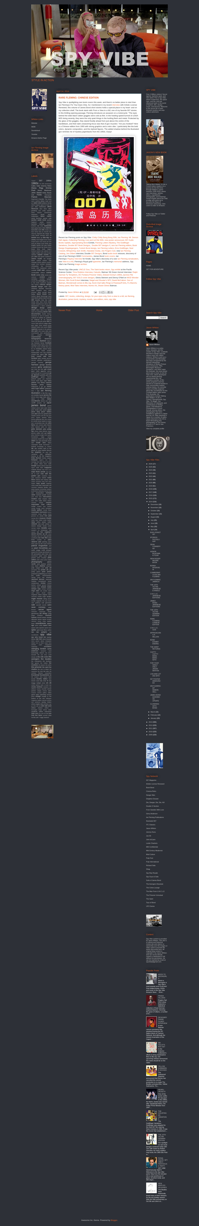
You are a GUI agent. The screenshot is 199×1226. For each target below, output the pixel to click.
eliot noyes (41, 331)
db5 (32, 300)
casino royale (36, 258)
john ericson (39, 425)
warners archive (46, 700)
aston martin (45, 216)
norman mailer (35, 528)
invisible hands (38, 395)
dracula (49, 319)
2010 (151, 731)
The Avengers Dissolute (154, 884)
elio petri (34, 331)
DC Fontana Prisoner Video (90, 275)
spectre (41, 628)
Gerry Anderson (151, 813)
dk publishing (39, 312)
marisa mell (47, 479)
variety (39, 689)
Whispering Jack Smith (76, 251)
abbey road (44, 201)
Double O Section (152, 806)
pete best (45, 554)
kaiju (42, 437)
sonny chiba (42, 621)
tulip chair (43, 681)
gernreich (34, 367)
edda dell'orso (39, 323)
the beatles (46, 659)
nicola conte (47, 526)
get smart (47, 369)
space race (47, 625)
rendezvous (35, 583)
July (152, 520)
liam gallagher (45, 454)
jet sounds (34, 421)
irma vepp (39, 397)
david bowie (42, 294)
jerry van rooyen (46, 419)
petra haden (47, 560)
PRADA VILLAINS (161, 997)
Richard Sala (150, 865)
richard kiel (35, 587)
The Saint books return (100, 269)
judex (49, 433)
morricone (43, 512)
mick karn (38, 496)
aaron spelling (35, 201)
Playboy (70, 259)
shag (49, 613)
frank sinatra (46, 350)
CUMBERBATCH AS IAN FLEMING (155, 574)
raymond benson (37, 579)
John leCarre (150, 839)
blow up (39, 237)
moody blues (47, 510)
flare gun (48, 347)
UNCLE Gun (84, 269)
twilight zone (41, 683)
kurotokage (40, 446)
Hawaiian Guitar (93, 251)
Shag (148, 869)
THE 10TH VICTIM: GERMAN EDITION (154, 613)
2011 (151, 728)
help (38, 382)
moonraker (35, 512)
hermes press (37, 384)
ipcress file (47, 395)
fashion (43, 341)
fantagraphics (36, 339)
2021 (151, 479)
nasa (33, 522)
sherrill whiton (41, 617)
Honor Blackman (44, 190)
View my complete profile (155, 428)
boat (38, 239)
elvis (46, 331)
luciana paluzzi (41, 465)
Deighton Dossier (152, 799)
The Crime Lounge (153, 888)
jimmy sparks (42, 421)
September (155, 514)
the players (42, 665)
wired (49, 710)
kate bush (45, 439)
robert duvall (40, 593)
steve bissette (46, 639)
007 (67, 296)
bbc (43, 230)
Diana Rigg (37, 188)
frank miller (35, 350)
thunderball (35, 675)
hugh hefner (39, 388)
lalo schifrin (38, 448)
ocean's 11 (35, 530)
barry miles (42, 228)
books (72, 296)
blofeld (33, 237)
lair (32, 448)
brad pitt (33, 243)
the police (48, 665)
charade (34, 262)
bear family (34, 231)
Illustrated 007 (151, 821)
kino (44, 442)
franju (49, 349)
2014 (151, 502)
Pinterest (152, 215)
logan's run (43, 460)
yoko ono (34, 713)
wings (40, 710)
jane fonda (35, 410)
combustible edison (38, 272)
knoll (40, 444)
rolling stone (47, 599)
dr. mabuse (35, 319)
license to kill (36, 456)
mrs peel (48, 516)
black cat (48, 235)
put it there (48, 573)
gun (44, 379)
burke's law (40, 251)
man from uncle (38, 472)
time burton (43, 677)
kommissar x (47, 444)
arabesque (34, 216)
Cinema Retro (46, 186)
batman (48, 228)
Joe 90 (148, 836)
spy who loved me (38, 637)
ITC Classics (150, 825)
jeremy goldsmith (36, 419)
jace (47, 401)
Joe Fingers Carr (108, 251)
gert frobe (34, 369)
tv (47, 681)
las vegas (38, 450)
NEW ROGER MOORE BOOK (155, 560)
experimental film (41, 337)
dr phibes (40, 317)
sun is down (40, 643)
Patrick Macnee (41, 197)
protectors (34, 573)
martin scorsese (36, 481)
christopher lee (37, 266)
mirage (41, 502)
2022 (151, 476)
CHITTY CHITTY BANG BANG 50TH (154, 656)
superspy (34, 646)
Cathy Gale (35, 186)
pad (39, 542)
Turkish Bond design (87, 248)
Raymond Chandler (37, 199)
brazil (42, 243)
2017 (151, 492)
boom (45, 239)
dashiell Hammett (45, 288)
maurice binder (43, 487)
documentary (36, 314)
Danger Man (150, 795)
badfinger (42, 224)
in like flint (44, 393)
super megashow (45, 644)
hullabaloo (48, 388)
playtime (49, 566)
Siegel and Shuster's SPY (100, 280)
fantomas (48, 339)
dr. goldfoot (47, 317)
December (155, 504)
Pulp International (152, 862)
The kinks (48, 199)
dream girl (34, 321)
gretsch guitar (36, 379)
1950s (48, 180)
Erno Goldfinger (121, 248)
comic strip (40, 275)
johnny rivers (47, 431)
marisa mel (39, 479)
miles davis (43, 500)
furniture (34, 358)
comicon (33, 277)
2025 (151, 467)
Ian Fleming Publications (155, 817)
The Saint (149, 899)
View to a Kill (68, 261)
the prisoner (36, 667)
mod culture (46, 504)
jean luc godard (43, 413)
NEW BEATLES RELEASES (162, 1185)
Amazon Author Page (39, 138)
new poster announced (114, 240)
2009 (151, 735)
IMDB (33, 127)
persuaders (37, 554)
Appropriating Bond (80, 243)
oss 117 (40, 536)
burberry (33, 251)
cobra (49, 268)
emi (50, 331)
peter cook (43, 556)
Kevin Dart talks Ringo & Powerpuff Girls (109, 283)
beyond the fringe (43, 233)
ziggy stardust (44, 717)
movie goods (42, 514)
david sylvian (38, 298)
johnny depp (38, 431)
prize (43, 571)
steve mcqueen (46, 641)
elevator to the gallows (44, 329)
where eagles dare (37, 704)
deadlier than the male (43, 300)
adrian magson (35, 205)
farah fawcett (35, 341)
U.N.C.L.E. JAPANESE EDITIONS (155, 595)
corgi (49, 277)
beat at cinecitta (43, 231)
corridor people (45, 279)
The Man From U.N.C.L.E (155, 891)
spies (33, 630)
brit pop (44, 245)
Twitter (162, 214)
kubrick (33, 446)
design (87, 296)
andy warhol (46, 210)
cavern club (47, 260)
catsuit (39, 260)
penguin (48, 550)
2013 (151, 722)
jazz (36, 413)
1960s (34, 183)
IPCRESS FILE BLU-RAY (155, 539)
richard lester (46, 587)
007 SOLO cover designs (83, 278)
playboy (42, 566)
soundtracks (40, 623)
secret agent (44, 609)
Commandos (87, 256)
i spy (37, 390)
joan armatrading (36, 423)
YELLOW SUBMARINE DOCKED (162, 1068)
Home (99, 310)
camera (33, 254)
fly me (33, 349)
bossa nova (38, 241)
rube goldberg (35, 603)
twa (50, 681)
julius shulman (35, 435)
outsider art (41, 539)
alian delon (43, 209)
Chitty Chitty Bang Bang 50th (104, 237)
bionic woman (40, 235)
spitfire (49, 630)
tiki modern (35, 677)
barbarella (47, 226)
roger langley (47, 596)
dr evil (40, 316)
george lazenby (45, 365)
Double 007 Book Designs (79, 245)
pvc (32, 575)
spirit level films (42, 630)
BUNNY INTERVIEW (155, 567)
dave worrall (42, 292)
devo (37, 310)
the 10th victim (43, 657)
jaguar (49, 403)
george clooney (37, 362)
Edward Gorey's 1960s (112, 275)
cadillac (38, 253)
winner (45, 710)
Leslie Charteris (151, 843)
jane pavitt (43, 410)
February (154, 715)
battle (40, 230)
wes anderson (35, 702)
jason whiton (46, 412)
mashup (48, 483)
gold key (48, 375)
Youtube (34, 134)
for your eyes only (98, 296)
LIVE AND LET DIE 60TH (155, 675)
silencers (34, 619)
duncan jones (42, 321)
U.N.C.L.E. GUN (154, 629)
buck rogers (46, 249)
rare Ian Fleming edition (121, 245)
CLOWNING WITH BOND (154, 706)
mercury (41, 491)
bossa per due (47, 241)
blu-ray (46, 237)
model (33, 506)
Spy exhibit (116, 269)
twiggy (33, 683)
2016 (151, 495)
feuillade (48, 343)
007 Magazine (151, 780)
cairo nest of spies (46, 253)
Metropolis (48, 195)
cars (35, 256)
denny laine (47, 304)
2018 (151, 489)
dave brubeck (36, 290)
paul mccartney (41, 548)
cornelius (34, 279)
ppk (50, 570)
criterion (42, 284)
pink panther (41, 564)
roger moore (36, 598)
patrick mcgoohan (39, 545)
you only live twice (41, 714)
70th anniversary (46, 183)
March (153, 712)
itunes (43, 401)
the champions (36, 661)
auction (34, 220)
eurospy (48, 335)
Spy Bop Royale (152, 873)
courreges (41, 281)
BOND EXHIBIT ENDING (154, 642)
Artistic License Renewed (155, 784)
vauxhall (44, 689)
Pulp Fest (149, 858)
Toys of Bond (151, 902)
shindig (49, 617)
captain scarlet (42, 254)
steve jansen (35, 641)
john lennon (36, 429)
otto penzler (47, 536)
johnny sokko (35, 433)
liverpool (34, 460)
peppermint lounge (36, 552)
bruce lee (40, 247)
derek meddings (46, 306)
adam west (37, 203)
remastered (42, 581)
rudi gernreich (46, 603)
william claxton (37, 708)
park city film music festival (43, 543)
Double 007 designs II (101, 245)
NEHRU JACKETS (161, 1090)
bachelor (34, 224)
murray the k (35, 518)
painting (44, 542)
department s (35, 306)
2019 (151, 486)
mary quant (40, 483)
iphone (33, 397)
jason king (35, 412)
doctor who (47, 312)
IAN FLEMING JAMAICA (155, 580)
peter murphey (41, 557)
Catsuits (97, 272)
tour (50, 679)
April (152, 529)
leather (44, 450)
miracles (33, 502)
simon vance (42, 619)
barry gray (34, 228)
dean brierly (43, 302)
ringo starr (35, 591)
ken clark (38, 441)
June (153, 523)
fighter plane (45, 345)
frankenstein (35, 352)
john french (47, 425)
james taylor (40, 408)
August (153, 517)
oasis (49, 528)
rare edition (98, 299)
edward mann (35, 327)
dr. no (43, 319)
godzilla (42, 375)
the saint (45, 667)
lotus (41, 464)
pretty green (35, 571)
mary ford (45, 481)
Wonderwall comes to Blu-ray (78, 283)
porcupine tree (35, 570)
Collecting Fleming (76, 240)
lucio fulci (48, 465)
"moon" (33, 181)
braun (39, 243)
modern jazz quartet (44, 506)
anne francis (36, 212)
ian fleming (129, 296)
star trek (39, 639)
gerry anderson (44, 367)
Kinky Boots (46, 193)
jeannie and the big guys (43, 415)
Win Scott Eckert (73, 280)
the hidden (44, 663)
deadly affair (35, 302)
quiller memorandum (43, 575)
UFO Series (150, 906)
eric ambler (36, 335)
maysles (37, 489)
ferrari (42, 343)
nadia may (34, 520)
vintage (38, 696)
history (49, 384)
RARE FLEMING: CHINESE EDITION (155, 622)
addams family (46, 203)
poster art (44, 570)
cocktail (33, 270)
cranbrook (43, 283)
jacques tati (41, 403)
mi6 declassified (37, 493)
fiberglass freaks (36, 345)
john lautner (35, 427)
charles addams (41, 262)
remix (49, 581)
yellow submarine (45, 711)
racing (33, 577)
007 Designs (96, 253)
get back (40, 369)
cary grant (41, 256)
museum (42, 518)
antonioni (34, 214)
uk (50, 683)
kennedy (44, 441)
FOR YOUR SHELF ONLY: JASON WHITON (154, 667)
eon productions (45, 333)
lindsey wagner (46, 458)
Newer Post (65, 310)
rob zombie (43, 591)
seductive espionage (38, 611)
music (48, 518)
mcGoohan (43, 489)
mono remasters (46, 508)
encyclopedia (35, 333)
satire (49, 605)
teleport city (43, 653)
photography (36, 562)
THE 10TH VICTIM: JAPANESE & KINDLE (155, 588)
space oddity (39, 625)
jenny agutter (35, 417)
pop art (48, 568)
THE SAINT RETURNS (155, 648)
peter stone (40, 560)
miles (36, 500)
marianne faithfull (40, 478)
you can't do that (43, 713)
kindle (38, 442)
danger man (42, 286)
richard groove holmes (44, 585)
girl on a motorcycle (43, 373)
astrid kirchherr (36, 218)
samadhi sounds (41, 605)
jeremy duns (46, 417)
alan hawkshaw (40, 206)
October (154, 510)
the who (46, 671)
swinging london (38, 649)
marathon (44, 476)
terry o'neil (47, 654)
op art (45, 534)
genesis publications (44, 360)
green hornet (46, 377)
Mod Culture (150, 854)
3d (40, 183)
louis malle (47, 464)
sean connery (38, 607)
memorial (118, 261)
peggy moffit (40, 550)
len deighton (36, 452)
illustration (63, 299)
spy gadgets (41, 632)
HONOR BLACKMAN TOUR (155, 553)
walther (39, 700)
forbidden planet (41, 349)
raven (38, 577)
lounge (33, 465)
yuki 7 (38, 717)
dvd (48, 321)
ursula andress (36, 687)
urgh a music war (45, 685)
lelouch (49, 450)
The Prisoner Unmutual (154, 895)
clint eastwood (42, 268)
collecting (80, 296)
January (154, 718)
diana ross (43, 310)
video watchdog (41, 694)
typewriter (97, 261)
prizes (49, 571)
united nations (35, 685)
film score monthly (39, 347)
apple (49, 214)
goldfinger (34, 377)
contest (42, 277)
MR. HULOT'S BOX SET (161, 1045)
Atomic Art (92, 285)
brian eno (48, 243)
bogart (41, 239)
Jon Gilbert (71, 253)
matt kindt (45, 485)
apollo (42, 214)
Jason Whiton (154, 344)
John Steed (36, 193)
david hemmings (42, 296)
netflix (49, 522)
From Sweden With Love (155, 810)
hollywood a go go (38, 386)
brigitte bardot (36, 245)
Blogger (114, 1220)
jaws (32, 413)
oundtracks (34, 538)
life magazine (46, 456)
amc (39, 210)
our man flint (43, 538)
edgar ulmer (38, 325)
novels (89, 299)
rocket (40, 596)
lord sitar (39, 462)
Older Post (133, 310)
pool (43, 568)
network (34, 524)
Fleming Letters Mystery (105, 243)
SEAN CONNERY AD (155, 546)
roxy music (48, 601)
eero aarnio (44, 327)
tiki (50, 675)
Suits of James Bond (153, 880)
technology (34, 653)
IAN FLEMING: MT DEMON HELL (155, 689)
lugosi (33, 467)
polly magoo (35, 568)
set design (43, 613)
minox (49, 500)
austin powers (45, 222)
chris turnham (40, 264)
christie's (48, 264)
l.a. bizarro (48, 446)
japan (49, 410)
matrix (33, 485)
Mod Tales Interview (79, 285)
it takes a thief (41, 398)
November (155, 507)
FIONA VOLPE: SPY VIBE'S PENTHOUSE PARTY (163, 1162)
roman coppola (36, 601)
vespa (39, 691)
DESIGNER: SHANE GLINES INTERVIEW (162, 1020)
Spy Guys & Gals (152, 877)
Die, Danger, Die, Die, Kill (155, 802)
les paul (45, 452)
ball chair (40, 226)
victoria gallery (42, 692)
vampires (46, 687)
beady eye (48, 230)
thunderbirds (44, 675)
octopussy (44, 530)
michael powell (41, 495)
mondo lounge (35, 508)
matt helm (38, 485)
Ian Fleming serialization (128, 259)
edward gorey (47, 325)
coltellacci (48, 270)
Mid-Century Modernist (154, 850)
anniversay (47, 212)
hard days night (41, 380)
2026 (151, 464)
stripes (33, 643)
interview (116, 105)
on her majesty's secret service (41, 533)
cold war (41, 270)
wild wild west (46, 706)
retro (106, 299)
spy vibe (112, 299)
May (152, 526)
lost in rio (46, 462)
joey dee (45, 423)
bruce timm (47, 247)
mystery (82, 299)
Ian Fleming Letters (106, 248)
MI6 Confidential (152, 847)
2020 (151, 483)
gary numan (42, 358)
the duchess (47, 661)
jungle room (43, 435)
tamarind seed (46, 651)
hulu (32, 390)
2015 (151, 498)
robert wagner (42, 594)
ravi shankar (46, 577)
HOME (148, 265)
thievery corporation (44, 673)
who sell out (37, 706)
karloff (40, 439)
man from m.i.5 (46, 469)
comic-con (48, 275)
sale (33, 605)
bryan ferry (35, 249)
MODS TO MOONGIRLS (162, 976)
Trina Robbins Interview (82, 272)
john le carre (46, 427)
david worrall (47, 298)
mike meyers (42, 499)
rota (43, 601)
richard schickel (46, 589)
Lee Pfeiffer (36, 195)
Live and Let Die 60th (95, 240)
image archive (81, 264)
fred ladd (43, 352)
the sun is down (43, 669)
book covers (110, 256)
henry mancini (46, 382)
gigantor (43, 371)
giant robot (35, 371)
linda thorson (36, 458)
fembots (37, 343)
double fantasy (46, 314)
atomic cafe (47, 218)
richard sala (35, 589)
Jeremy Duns (151, 832)
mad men (39, 467)
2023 (151, 473)
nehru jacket (41, 522)
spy (32, 632)
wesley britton (46, 702)
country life (34, 281)
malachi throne (36, 469)
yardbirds (34, 711)
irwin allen (46, 397)
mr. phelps (40, 516)
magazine (47, 467)
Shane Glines (104, 285)
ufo (47, 683)
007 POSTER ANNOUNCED (155, 681)
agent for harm (45, 205)
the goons (35, 663)
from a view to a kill (115, 296)
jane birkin (47, 408)
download (34, 316)
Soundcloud (35, 130)
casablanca (48, 256)
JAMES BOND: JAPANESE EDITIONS (155, 604)
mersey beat (47, 491)
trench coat (35, 681)
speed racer (47, 628)
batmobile (34, 230)
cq (47, 281)
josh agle (44, 433)
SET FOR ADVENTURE (155, 269)
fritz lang (48, 354)
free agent (40, 354)
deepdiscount (40, 304)
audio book (112, 253)
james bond (73, 299)
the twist (40, 671)
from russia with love (41, 356)
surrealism (47, 646)
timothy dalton (42, 679)
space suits (35, 628)
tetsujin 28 (34, 657)
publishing (41, 573)
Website (34, 123)
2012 (151, 725)
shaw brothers (37, 615)
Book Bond (150, 787)
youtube (45, 715)
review (43, 583)
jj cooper (48, 421)
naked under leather (45, 520)
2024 (151, 470)
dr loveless (46, 316)
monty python (36, 510)
